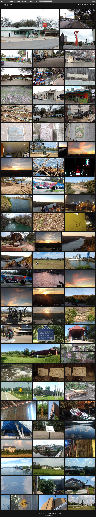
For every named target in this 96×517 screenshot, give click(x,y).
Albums (3, 1)
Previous (41, 513)
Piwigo (51, 515)
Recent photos (33, 1)
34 (53, 513)
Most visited (21, 1)
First (36, 513)
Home (3, 5)
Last (60, 513)
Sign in (93, 1)
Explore (10, 1)
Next (56, 513)
